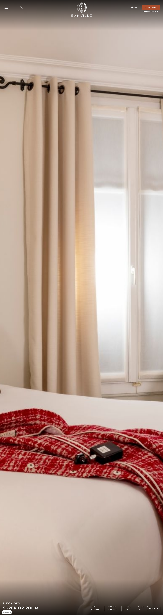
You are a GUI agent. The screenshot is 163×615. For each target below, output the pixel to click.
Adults (128, 607)
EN (132, 7)
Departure (112, 607)
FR (136, 7)
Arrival (94, 607)
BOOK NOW (150, 8)
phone (21, 7)
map (14, 7)
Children (141, 607)
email (28, 7)
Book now (153, 609)
